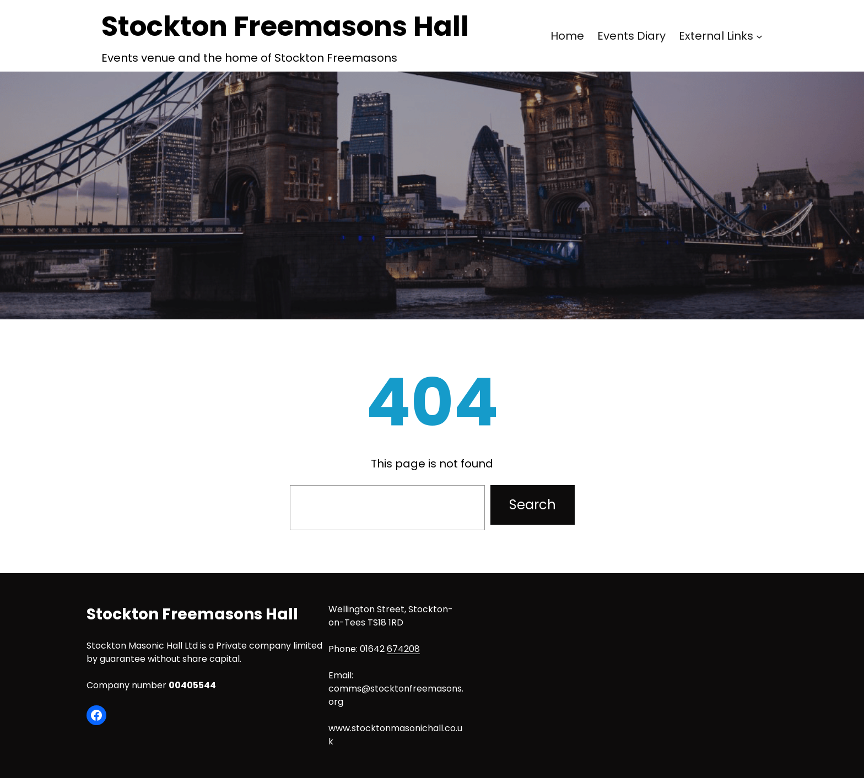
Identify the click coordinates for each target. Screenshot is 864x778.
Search (532, 505)
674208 (403, 649)
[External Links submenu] (759, 35)
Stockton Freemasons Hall (285, 26)
